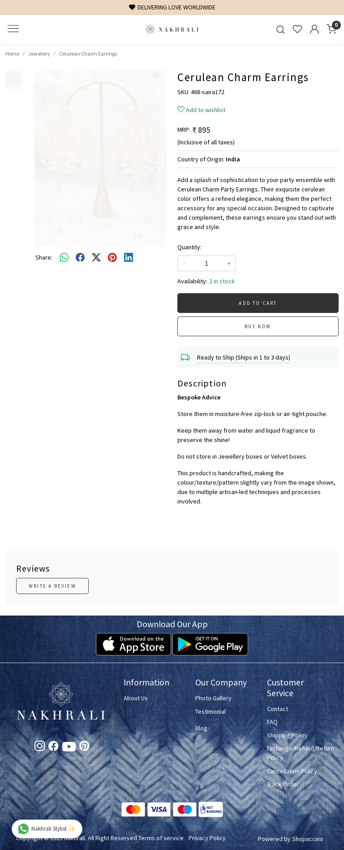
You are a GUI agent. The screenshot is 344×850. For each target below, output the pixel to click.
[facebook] (80, 257)
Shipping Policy (287, 735)
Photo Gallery (213, 698)
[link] (280, 29)
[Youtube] (68, 748)
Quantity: (189, 247)
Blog (201, 728)
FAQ (272, 722)
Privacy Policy (207, 838)
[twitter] (96, 257)
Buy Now (258, 326)
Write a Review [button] (52, 586)
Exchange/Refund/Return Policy (297, 753)
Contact (277, 709)
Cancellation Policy (292, 771)
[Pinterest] (84, 747)
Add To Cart (258, 303)
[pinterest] (112, 257)
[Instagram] (40, 747)
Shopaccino (307, 839)
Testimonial (210, 711)
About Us (136, 698)
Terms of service (161, 838)
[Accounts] (314, 29)
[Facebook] (53, 747)
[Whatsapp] (64, 257)
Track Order (283, 784)
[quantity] (206, 263)
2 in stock (222, 281)
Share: (43, 257)
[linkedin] (128, 257)
